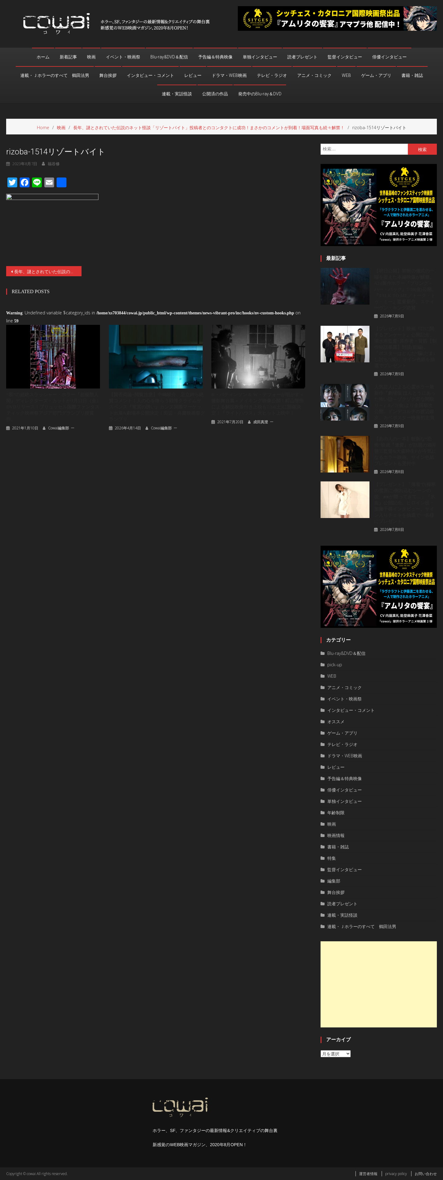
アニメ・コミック (314, 75)
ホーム (43, 56)
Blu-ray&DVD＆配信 (169, 56)
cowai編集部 (58, 428)
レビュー (193, 75)
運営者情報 (368, 1173)
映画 (91, 56)
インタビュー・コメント (150, 75)
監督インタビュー (345, 56)
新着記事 (68, 56)
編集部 (333, 881)
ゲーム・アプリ (376, 75)
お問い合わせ (426, 1173)
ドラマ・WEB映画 (229, 75)
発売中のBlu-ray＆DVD (259, 93)
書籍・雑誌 (412, 75)
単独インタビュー (260, 56)
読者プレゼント (302, 56)
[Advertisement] (379, 984)
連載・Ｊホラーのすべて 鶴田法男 (54, 75)
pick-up (334, 665)
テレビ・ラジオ (272, 75)
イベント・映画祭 (123, 56)
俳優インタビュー (389, 56)
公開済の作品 (215, 93)
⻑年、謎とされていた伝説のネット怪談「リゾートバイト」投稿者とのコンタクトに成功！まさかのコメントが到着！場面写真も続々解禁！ (48, 271)
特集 (331, 858)
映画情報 (336, 835)
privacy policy (396, 1173)
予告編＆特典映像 (215, 56)
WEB (346, 75)
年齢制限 (336, 812)
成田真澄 (260, 422)
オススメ (336, 721)
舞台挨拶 (108, 75)
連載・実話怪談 (177, 93)
